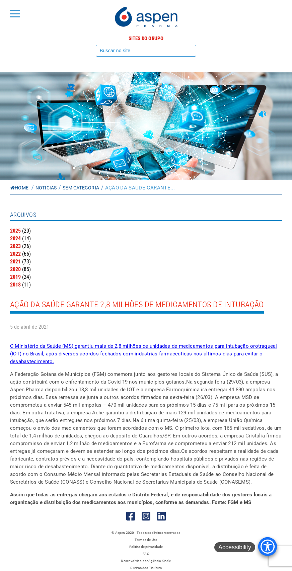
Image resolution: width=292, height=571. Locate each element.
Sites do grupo (146, 38)
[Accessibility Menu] (267, 546)
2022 (15, 254)
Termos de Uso (146, 540)
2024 (15, 238)
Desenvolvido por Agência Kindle (146, 561)
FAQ (146, 554)
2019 (15, 277)
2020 (15, 269)
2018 (15, 284)
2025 (15, 231)
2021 (15, 261)
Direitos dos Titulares (146, 568)
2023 (15, 246)
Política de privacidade (146, 547)
